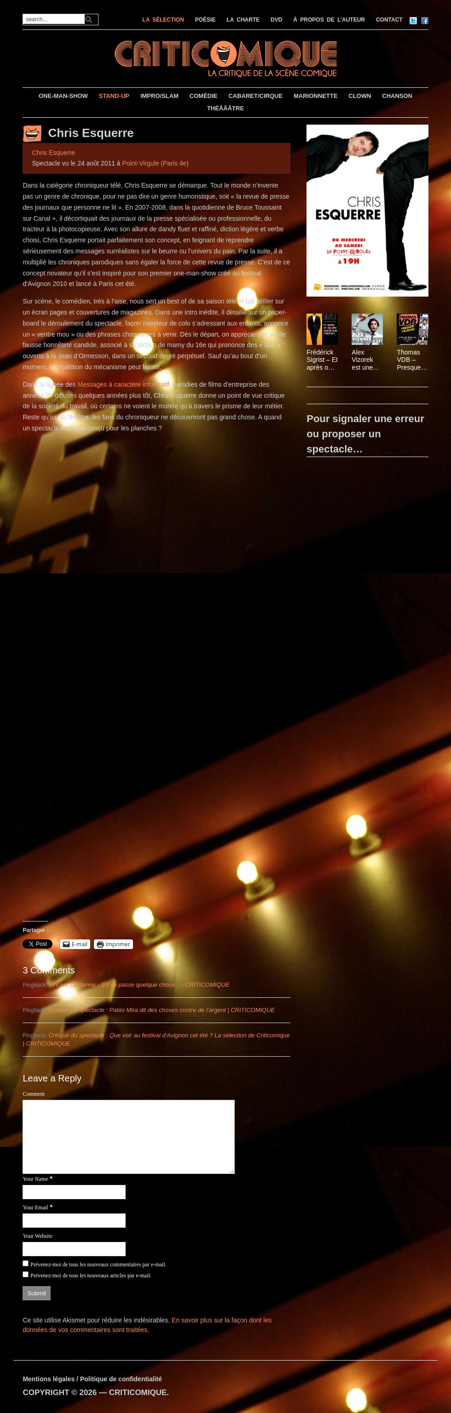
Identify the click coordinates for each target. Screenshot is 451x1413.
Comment (33, 1094)
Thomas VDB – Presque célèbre (409, 360)
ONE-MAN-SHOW (63, 95)
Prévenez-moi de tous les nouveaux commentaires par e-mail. (98, 1264)
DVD (276, 20)
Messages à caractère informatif (123, 384)
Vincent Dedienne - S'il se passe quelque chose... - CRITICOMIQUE (138, 984)
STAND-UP (114, 95)
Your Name (35, 1179)
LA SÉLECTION (163, 20)
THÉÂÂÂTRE (225, 108)
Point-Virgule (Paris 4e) (155, 163)
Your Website (37, 1236)
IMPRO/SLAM (159, 95)
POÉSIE (205, 20)
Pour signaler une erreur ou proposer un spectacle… (365, 434)
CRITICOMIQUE (138, 1392)
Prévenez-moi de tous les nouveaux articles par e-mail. (90, 1275)
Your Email (35, 1207)
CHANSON (397, 95)
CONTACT (389, 20)
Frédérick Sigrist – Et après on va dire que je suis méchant (322, 360)
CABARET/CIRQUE (255, 95)
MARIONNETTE (315, 95)
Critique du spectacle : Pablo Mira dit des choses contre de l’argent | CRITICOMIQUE (161, 1010)
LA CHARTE (243, 20)
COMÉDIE (204, 95)
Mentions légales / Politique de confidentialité (92, 1379)
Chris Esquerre (90, 133)
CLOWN (359, 95)
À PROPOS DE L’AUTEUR (329, 20)
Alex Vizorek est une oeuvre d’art (362, 360)
